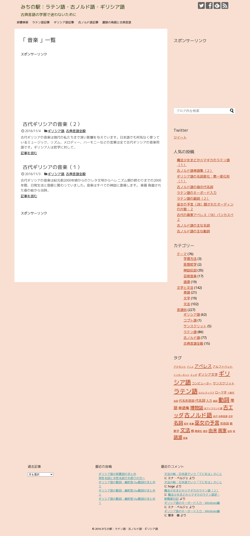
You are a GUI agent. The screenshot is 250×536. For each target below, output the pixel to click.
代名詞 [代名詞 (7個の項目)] (200, 400)
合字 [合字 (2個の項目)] (230, 416)
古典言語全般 (76, 131)
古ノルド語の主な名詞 (193, 225)
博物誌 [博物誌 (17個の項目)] (196, 407)
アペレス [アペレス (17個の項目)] (203, 366)
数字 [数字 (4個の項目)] (176, 431)
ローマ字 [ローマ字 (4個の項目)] (221, 392)
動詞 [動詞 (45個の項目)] (224, 399)
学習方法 (190, 258)
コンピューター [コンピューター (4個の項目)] (202, 383)
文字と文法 (185, 287)
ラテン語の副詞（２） (193, 198)
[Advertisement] (91, 86)
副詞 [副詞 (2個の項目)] (215, 401)
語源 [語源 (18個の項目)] (178, 437)
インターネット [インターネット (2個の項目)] (181, 374)
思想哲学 (190, 264)
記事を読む (29, 153)
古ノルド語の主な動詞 (193, 231)
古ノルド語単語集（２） (195, 170)
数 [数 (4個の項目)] (231, 423)
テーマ (182, 254)
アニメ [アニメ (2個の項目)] (190, 366)
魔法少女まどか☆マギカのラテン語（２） (191, 490)
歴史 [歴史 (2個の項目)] (205, 431)
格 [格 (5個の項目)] (192, 431)
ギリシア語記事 (64, 22)
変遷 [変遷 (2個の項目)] (191, 423)
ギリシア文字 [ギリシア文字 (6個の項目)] (208, 374)
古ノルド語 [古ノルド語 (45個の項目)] (198, 415)
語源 (186, 282)
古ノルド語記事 (88, 22)
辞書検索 (22, 22)
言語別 (182, 309)
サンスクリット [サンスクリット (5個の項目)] (224, 383)
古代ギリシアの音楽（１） (52, 167)
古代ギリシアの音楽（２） (52, 124)
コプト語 (190, 320)
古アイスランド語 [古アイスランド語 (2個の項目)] (213, 408)
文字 (186, 298)
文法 (186, 304)
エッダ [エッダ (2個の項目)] (193, 374)
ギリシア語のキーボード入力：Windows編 (192, 503)
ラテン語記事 (41, 22)
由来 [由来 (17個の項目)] (212, 430)
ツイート (180, 137)
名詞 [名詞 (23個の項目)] (178, 423)
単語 (186, 292)
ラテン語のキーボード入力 (197, 192)
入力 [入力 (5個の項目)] (209, 400)
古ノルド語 (191, 337)
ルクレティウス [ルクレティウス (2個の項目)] (206, 392)
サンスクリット (195, 326)
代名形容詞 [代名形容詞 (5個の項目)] (186, 400)
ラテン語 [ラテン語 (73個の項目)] (186, 391)
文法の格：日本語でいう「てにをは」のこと (193, 474)
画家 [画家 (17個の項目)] (222, 430)
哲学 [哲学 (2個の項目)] (186, 423)
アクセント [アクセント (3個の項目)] (180, 366)
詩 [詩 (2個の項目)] (234, 431)
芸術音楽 (190, 276)
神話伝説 (190, 270)
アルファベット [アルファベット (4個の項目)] (223, 366)
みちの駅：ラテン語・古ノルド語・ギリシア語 (73, 6)
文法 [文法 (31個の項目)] (185, 430)
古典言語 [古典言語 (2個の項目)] (222, 416)
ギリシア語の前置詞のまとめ (117, 474)
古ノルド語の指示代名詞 (195, 187)
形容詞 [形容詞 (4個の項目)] (224, 423)
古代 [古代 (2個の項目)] (215, 416)
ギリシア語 (56, 131)
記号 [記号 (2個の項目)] (229, 431)
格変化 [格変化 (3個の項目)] (198, 431)
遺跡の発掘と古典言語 (116, 22)
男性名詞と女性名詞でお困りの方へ (122, 478)
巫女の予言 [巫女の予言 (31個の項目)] (207, 422)
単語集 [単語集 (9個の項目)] (183, 407)
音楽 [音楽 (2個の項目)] (185, 438)
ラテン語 (190, 332)
